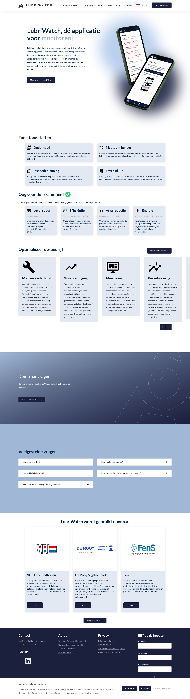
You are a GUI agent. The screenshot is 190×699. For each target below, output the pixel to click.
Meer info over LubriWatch (41, 80)
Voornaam (142, 653)
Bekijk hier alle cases (95, 620)
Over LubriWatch (71, 5)
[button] (141, 5)
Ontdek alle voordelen (159, 251)
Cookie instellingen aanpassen (111, 648)
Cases (109, 5)
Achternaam (143, 664)
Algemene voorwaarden (109, 652)
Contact (128, 5)
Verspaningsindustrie (92, 5)
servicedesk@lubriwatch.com (31, 641)
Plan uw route (64, 652)
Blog (118, 5)
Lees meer (35, 605)
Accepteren (129, 688)
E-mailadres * (144, 641)
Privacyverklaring (106, 641)
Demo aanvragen (161, 5)
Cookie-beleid (104, 644)
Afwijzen (145, 688)
